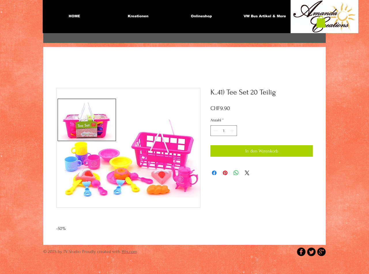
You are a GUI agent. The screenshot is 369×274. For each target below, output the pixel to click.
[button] (321, 22)
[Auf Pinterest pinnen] (225, 172)
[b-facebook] (301, 251)
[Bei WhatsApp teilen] (236, 172)
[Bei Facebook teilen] (214, 172)
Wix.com (129, 251)
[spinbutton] (224, 131)
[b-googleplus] (321, 251)
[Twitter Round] (311, 251)
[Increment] (232, 131)
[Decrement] (215, 131)
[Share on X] (247, 172)
